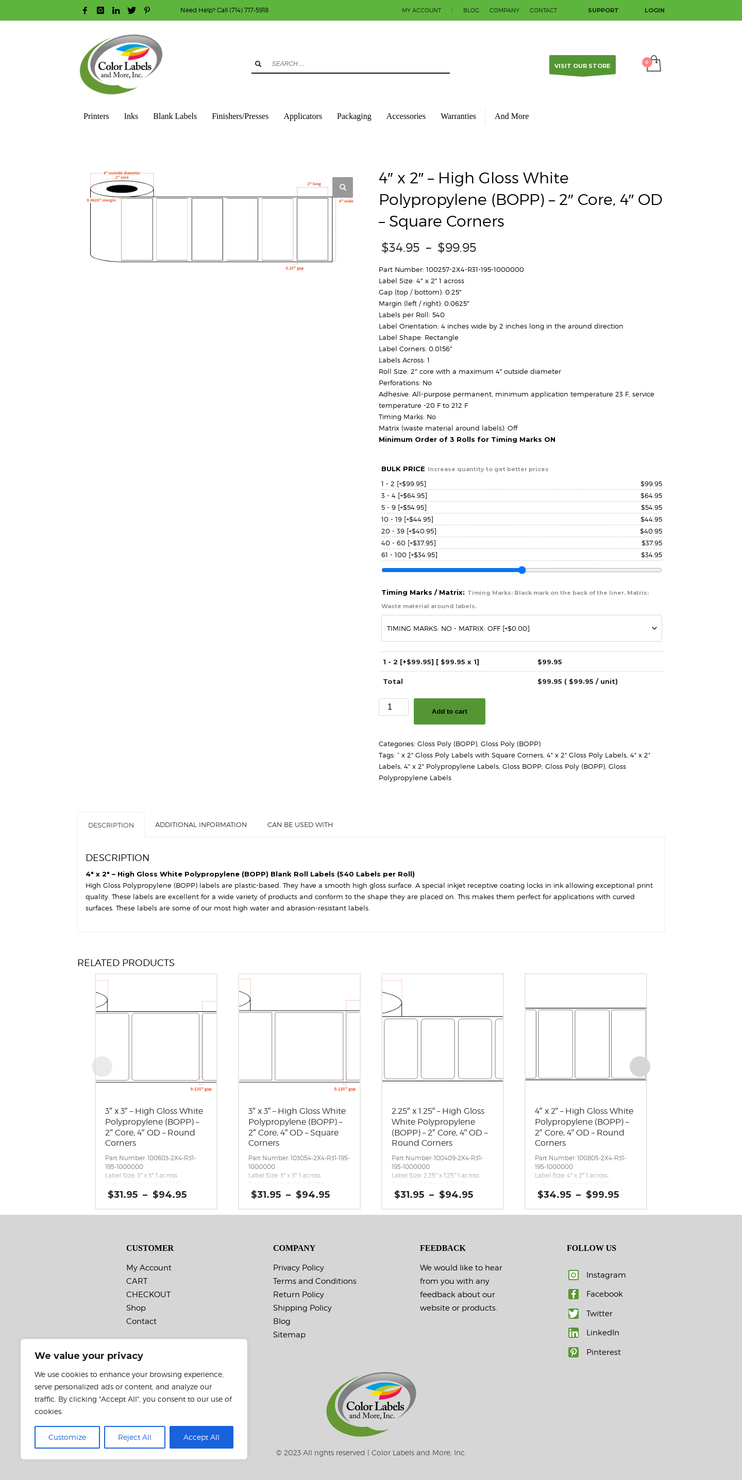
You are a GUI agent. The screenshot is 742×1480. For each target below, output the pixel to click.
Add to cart (449, 711)
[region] (134, 1399)
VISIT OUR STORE (582, 68)
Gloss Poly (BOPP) (447, 743)
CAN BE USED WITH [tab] (300, 824)
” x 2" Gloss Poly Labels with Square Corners (470, 755)
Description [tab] (111, 825)
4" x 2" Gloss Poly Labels (587, 755)
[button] (342, 187)
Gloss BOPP (522, 766)
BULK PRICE (465, 468)
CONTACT (543, 10)
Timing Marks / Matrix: (515, 599)
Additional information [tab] (201, 824)
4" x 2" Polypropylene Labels (451, 766)
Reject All (134, 1437)
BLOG (471, 10)
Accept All (201, 1437)
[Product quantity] (394, 707)
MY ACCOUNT (421, 10)
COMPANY (504, 10)
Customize (67, 1437)
